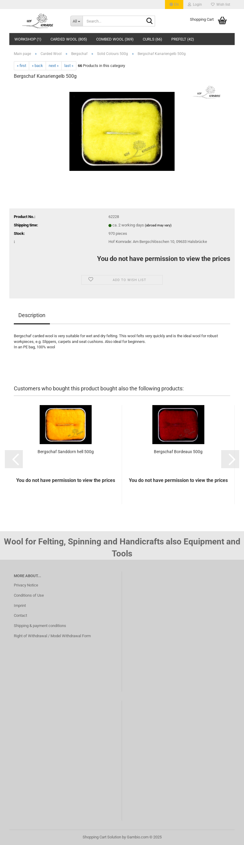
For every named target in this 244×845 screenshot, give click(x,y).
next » (54, 65)
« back (37, 65)
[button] (174, 4)
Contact (20, 615)
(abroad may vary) (158, 225)
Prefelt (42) (182, 39)
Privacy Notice (26, 585)
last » (68, 65)
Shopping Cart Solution (102, 837)
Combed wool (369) (115, 39)
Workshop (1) (27, 39)
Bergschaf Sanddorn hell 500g (66, 451)
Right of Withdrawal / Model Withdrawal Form (52, 636)
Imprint (20, 605)
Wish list (220, 4)
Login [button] (195, 4)
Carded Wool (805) (68, 39)
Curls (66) (152, 39)
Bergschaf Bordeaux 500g (178, 451)
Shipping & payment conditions (40, 625)
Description (31, 315)
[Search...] (76, 21)
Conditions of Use (29, 595)
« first (21, 65)
